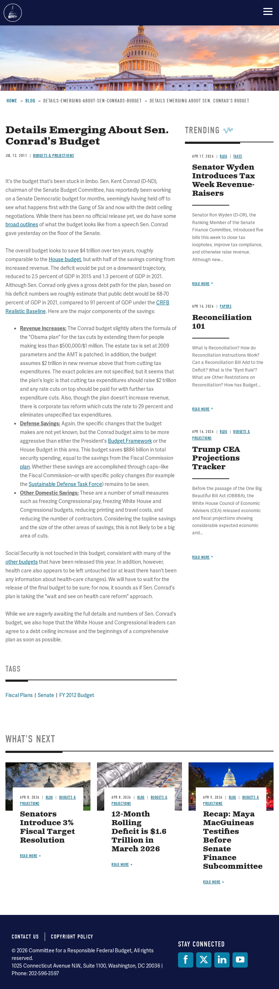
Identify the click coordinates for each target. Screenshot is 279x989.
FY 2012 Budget (76, 695)
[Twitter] (203, 960)
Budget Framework (130, 441)
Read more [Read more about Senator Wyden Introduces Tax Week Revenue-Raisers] (201, 283)
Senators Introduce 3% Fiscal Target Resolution (47, 828)
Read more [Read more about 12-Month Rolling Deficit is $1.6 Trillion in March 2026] (120, 864)
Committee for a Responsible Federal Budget (13, 13)
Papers (225, 306)
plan (25, 466)
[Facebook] (185, 960)
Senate (46, 695)
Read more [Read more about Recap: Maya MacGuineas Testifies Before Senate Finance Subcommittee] (212, 882)
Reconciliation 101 (222, 322)
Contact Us (25, 936)
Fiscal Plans (19, 695)
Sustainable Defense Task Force (65, 484)
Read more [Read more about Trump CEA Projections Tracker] (201, 557)
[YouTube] (240, 960)
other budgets (21, 562)
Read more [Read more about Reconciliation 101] (201, 409)
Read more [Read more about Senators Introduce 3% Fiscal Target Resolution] (28, 856)
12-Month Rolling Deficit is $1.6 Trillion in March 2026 (139, 832)
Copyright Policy (72, 936)
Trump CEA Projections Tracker (216, 458)
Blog (223, 431)
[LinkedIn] (222, 960)
